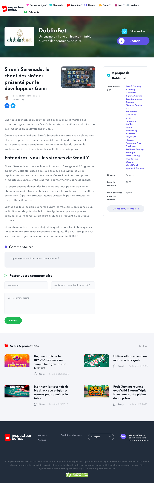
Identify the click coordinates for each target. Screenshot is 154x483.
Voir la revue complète (126, 209)
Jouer (135, 41)
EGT (127, 109)
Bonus (103, 5)
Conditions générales (71, 435)
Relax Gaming (133, 156)
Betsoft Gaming (133, 86)
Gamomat (131, 115)
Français (101, 437)
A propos (42, 435)
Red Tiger (130, 153)
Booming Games (134, 99)
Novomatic (131, 134)
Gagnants (56, 5)
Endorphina (131, 112)
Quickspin (131, 146)
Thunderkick (132, 159)
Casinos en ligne (36, 5)
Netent (129, 127)
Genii (128, 118)
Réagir (39, 374)
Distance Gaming (134, 105)
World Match (132, 165)
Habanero (131, 121)
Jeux (119, 5)
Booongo (130, 102)
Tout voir (144, 346)
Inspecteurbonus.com (18, 462)
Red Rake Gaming (135, 149)
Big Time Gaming (134, 96)
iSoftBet (129, 124)
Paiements (31, 12)
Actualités (74, 5)
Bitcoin (89, 5)
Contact (42, 440)
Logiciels (132, 5)
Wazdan (130, 162)
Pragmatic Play (133, 143)
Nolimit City (131, 131)
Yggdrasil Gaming (135, 168)
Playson (130, 140)
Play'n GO (131, 137)
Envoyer (13, 320)
